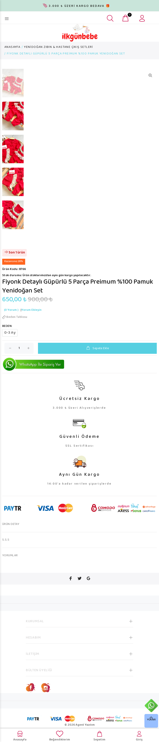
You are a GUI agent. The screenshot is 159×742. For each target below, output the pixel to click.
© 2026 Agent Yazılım (79, 725)
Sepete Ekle (97, 348)
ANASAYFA (12, 47)
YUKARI (151, 720)
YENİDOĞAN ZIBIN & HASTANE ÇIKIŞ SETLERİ (58, 47)
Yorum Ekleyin (31, 310)
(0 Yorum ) (11, 310)
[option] (13, 85)
